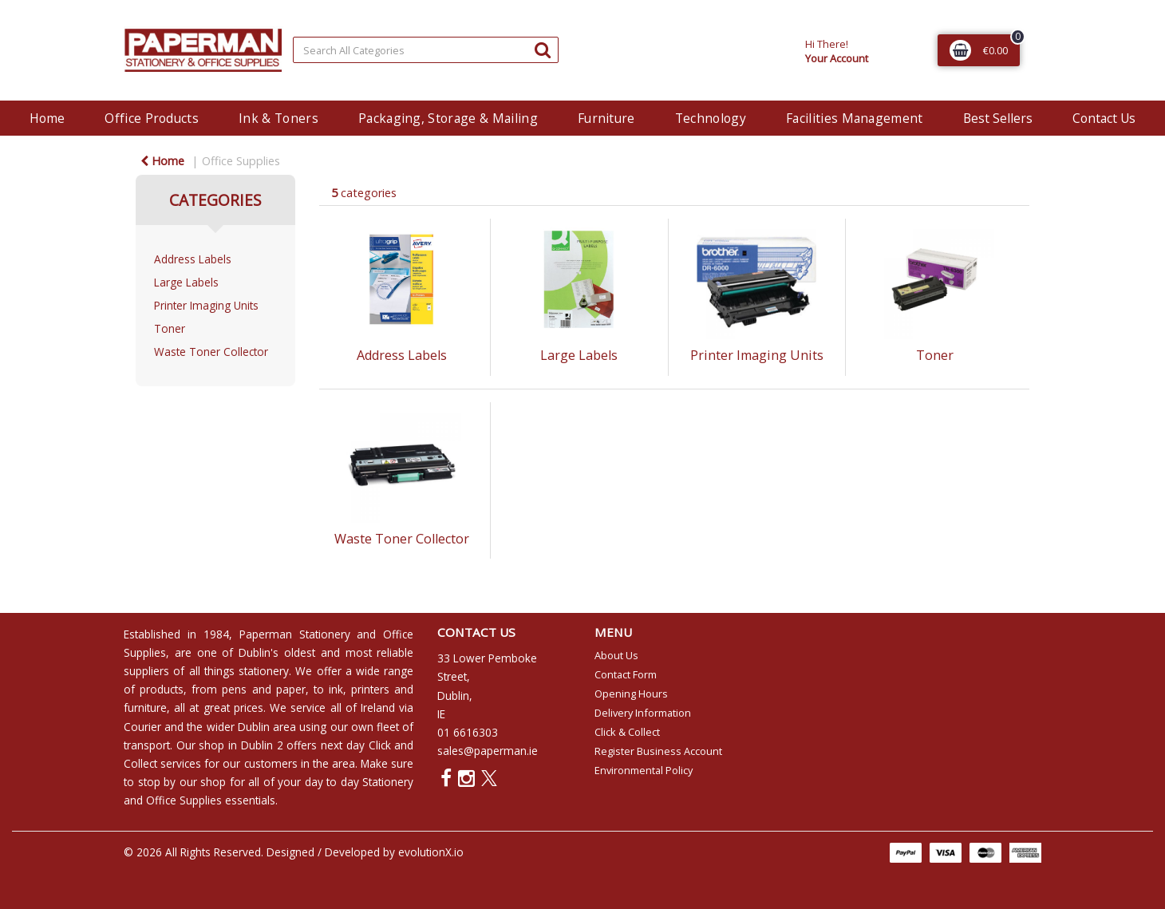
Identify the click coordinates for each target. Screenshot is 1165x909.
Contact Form (625, 674)
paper (291, 689)
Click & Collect (627, 732)
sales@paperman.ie (487, 750)
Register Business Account (658, 751)
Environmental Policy (643, 770)
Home (47, 118)
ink (336, 689)
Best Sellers (998, 118)
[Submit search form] (542, 49)
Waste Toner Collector (211, 351)
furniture (145, 707)
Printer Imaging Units (206, 305)
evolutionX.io (431, 852)
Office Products (152, 118)
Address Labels (192, 259)
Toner (169, 328)
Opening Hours (631, 693)
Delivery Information (642, 712)
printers (370, 689)
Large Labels (186, 282)
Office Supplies (241, 160)
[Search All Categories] (426, 50)
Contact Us (1103, 118)
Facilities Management (854, 118)
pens (234, 689)
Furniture (606, 118)
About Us (616, 655)
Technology (710, 118)
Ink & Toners (278, 118)
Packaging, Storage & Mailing (448, 118)
